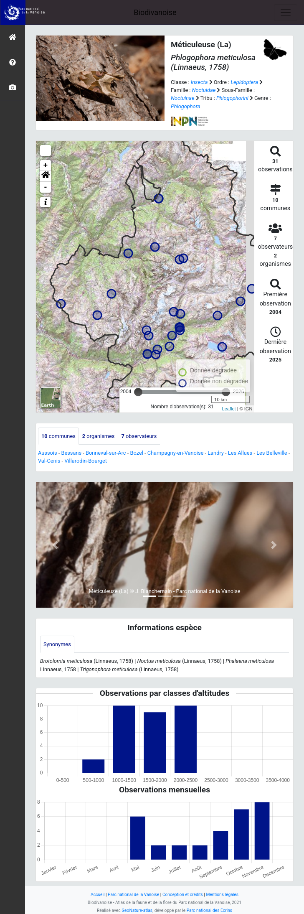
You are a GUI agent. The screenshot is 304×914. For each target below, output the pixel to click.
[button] (45, 176)
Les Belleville (271, 453)
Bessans (71, 453)
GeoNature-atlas (137, 910)
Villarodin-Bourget (85, 461)
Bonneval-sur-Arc (106, 453)
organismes (98, 436)
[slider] (138, 392)
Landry (216, 453)
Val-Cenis (49, 461)
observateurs (139, 436)
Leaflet (229, 408)
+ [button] (45, 165)
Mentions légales (222, 894)
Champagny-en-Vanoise (175, 453)
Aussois (47, 453)
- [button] (45, 187)
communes (58, 436)
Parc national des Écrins (209, 910)
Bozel (136, 453)
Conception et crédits (182, 894)
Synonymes (57, 644)
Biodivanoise (155, 12)
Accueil (97, 894)
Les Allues (240, 453)
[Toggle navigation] (285, 12)
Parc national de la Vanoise (133, 894)
